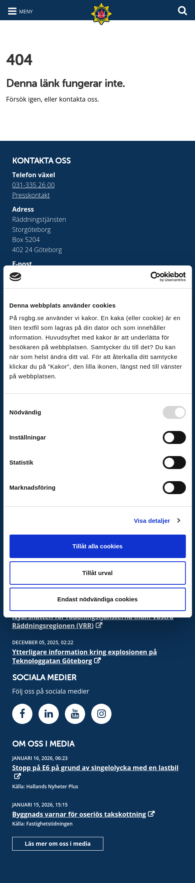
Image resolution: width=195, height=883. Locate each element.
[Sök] (182, 9)
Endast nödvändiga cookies (97, 599)
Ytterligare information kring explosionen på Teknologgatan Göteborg (84, 656)
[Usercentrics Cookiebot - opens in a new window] (150, 277)
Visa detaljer (152, 520)
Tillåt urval (97, 572)
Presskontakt (31, 195)
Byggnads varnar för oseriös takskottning (79, 814)
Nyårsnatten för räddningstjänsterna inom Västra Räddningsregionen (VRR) (93, 621)
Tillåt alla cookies (98, 546)
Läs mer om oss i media (58, 843)
